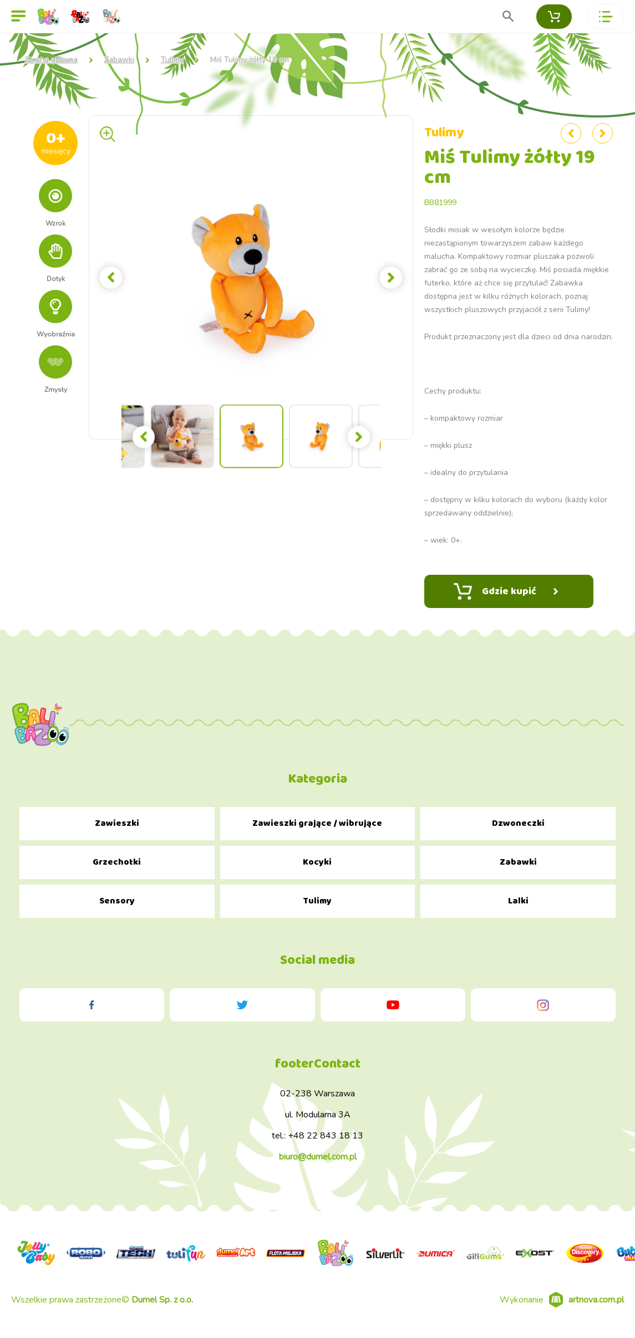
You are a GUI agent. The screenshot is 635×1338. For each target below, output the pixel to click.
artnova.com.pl (596, 1299)
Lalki (518, 901)
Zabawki (119, 60)
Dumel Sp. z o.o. (162, 1299)
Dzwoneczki (518, 823)
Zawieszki (117, 823)
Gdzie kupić (506, 591)
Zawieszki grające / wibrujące (317, 823)
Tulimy (172, 60)
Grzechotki (117, 862)
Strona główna (51, 60)
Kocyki (317, 862)
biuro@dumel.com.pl (318, 1156)
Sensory (117, 901)
